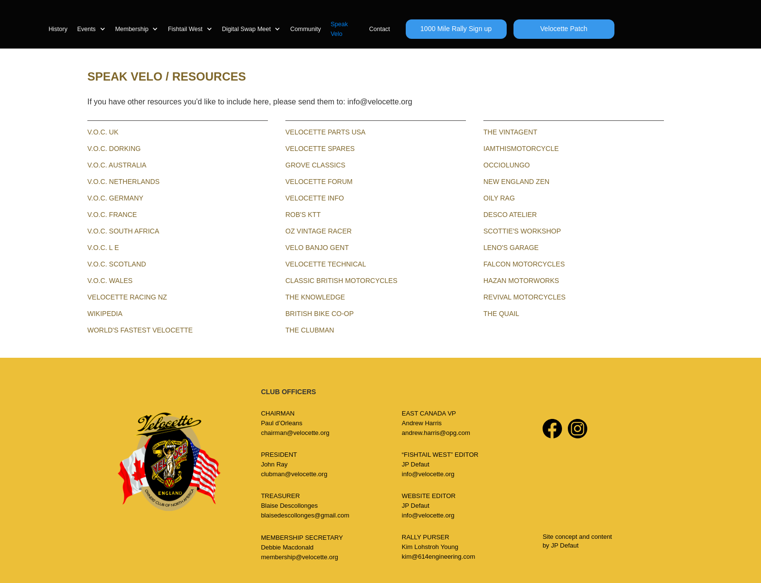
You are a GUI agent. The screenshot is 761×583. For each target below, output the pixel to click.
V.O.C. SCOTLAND (116, 264)
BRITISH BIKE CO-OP (319, 313)
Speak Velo (339, 29)
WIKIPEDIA (104, 313)
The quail (501, 313)
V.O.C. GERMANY (115, 198)
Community (305, 29)
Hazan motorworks (521, 280)
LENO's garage (511, 247)
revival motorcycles (524, 297)
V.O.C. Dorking (114, 148)
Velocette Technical (325, 264)
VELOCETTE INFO (314, 198)
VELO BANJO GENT (317, 247)
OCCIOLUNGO (506, 165)
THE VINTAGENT (510, 132)
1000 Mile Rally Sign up (456, 29)
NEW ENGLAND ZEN (516, 181)
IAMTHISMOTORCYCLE (521, 148)
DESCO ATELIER (510, 214)
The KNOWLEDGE (315, 297)
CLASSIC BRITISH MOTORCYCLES (341, 280)
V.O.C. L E (103, 247)
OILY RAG (499, 198)
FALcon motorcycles (524, 264)
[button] (96, 29)
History (58, 29)
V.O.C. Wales (109, 280)
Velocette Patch (563, 29)
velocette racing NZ (127, 297)
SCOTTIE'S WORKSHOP (522, 231)
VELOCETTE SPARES (320, 148)
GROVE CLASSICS (315, 165)
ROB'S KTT (303, 214)
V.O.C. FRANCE (112, 214)
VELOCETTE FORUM (318, 181)
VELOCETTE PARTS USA (325, 132)
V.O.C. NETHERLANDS (123, 181)
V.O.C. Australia (117, 165)
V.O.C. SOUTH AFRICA (123, 231)
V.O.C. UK (102, 132)
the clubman (309, 330)
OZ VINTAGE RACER (318, 231)
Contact (379, 29)
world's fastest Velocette (140, 330)
